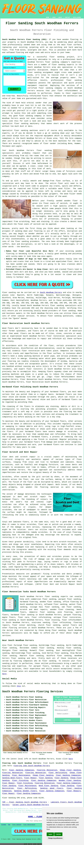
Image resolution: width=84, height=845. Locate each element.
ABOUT (60, 17)
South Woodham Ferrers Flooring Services (32, 691)
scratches (45, 569)
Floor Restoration (29, 824)
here (4, 674)
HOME (47, 17)
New (9, 824)
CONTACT (67, 17)
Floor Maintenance (21, 775)
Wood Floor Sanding (48, 786)
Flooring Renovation (47, 770)
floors (26, 522)
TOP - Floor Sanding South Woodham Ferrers (24, 802)
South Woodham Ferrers (51, 292)
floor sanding (74, 80)
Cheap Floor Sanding (70, 770)
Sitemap (3, 824)
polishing (40, 409)
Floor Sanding (45, 778)
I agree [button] (50, 834)
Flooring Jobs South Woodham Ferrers (32, 766)
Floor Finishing (20, 780)
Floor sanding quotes (12, 671)
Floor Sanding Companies (21, 770)
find (9, 645)
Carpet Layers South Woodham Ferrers (31, 805)
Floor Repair (30, 778)
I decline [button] (58, 834)
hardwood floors (10, 499)
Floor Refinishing (58, 773)
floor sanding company (50, 88)
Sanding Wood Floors (12, 778)
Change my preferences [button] (55, 838)
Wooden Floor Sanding (70, 780)
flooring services (18, 628)
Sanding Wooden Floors (25, 791)
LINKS (54, 17)
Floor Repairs (74, 791)
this (19, 686)
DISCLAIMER (77, 17)
